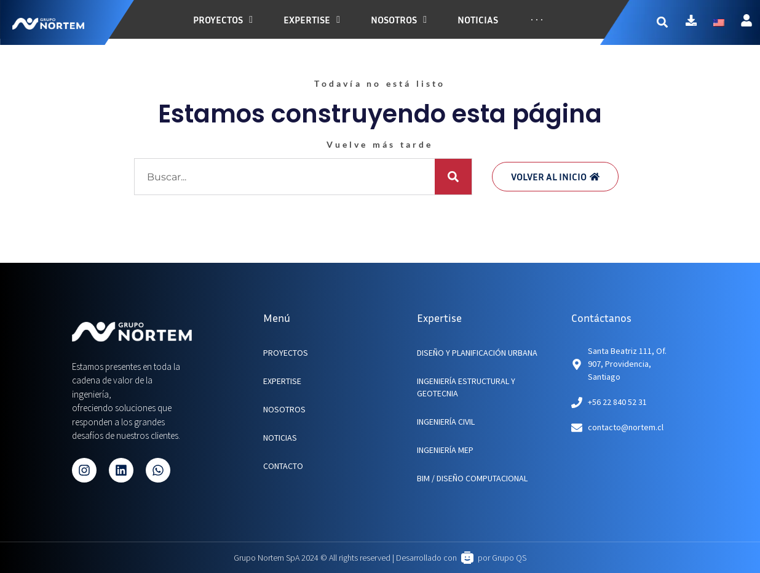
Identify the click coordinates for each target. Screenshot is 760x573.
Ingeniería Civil (446, 421)
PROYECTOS (285, 352)
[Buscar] (453, 176)
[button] (670, 22)
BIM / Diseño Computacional (472, 478)
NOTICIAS (280, 437)
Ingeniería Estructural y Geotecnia (466, 387)
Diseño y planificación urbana (477, 352)
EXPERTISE (282, 381)
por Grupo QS (502, 557)
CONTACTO (283, 465)
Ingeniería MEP (445, 449)
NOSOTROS (284, 409)
